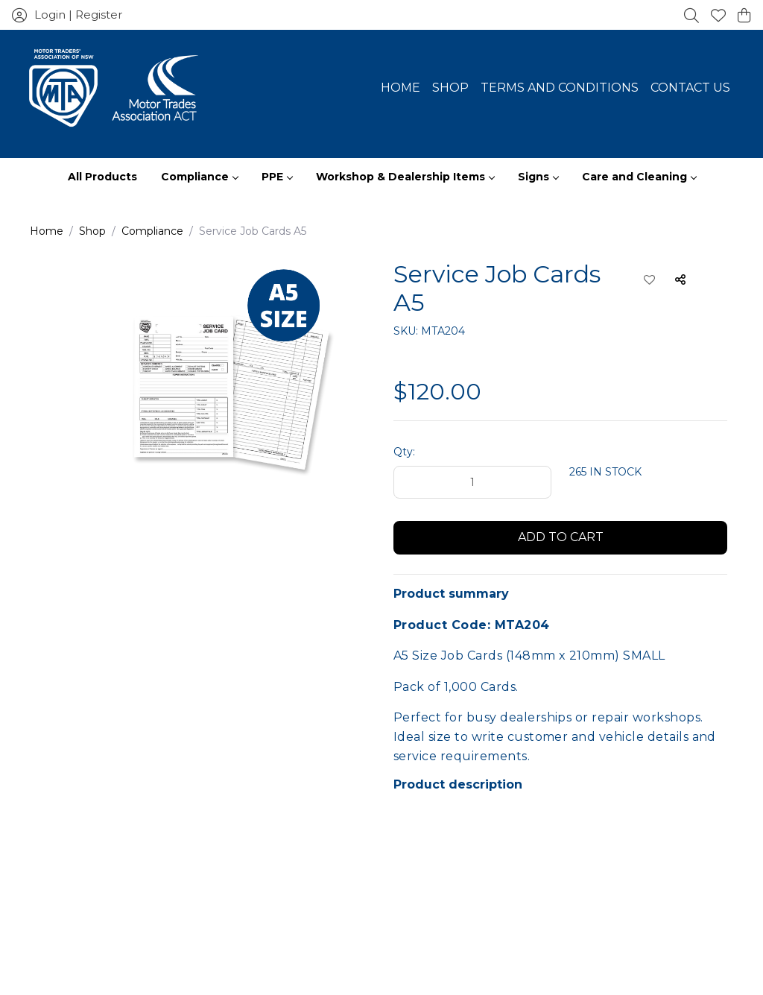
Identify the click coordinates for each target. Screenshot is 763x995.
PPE (277, 176)
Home (400, 87)
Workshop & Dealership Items (405, 176)
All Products (102, 176)
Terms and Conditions (560, 87)
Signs (538, 176)
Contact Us (690, 87)
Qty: (404, 451)
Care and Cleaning (639, 176)
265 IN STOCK (605, 471)
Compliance (199, 176)
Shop (450, 87)
